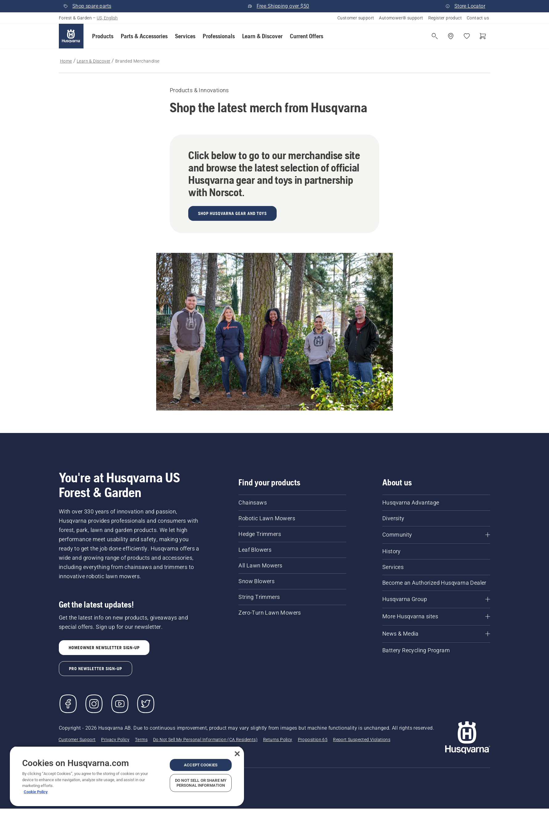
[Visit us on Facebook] (68, 703)
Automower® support (401, 17)
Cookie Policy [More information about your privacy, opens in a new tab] (36, 791)
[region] (127, 776)
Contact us (478, 17)
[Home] (71, 36)
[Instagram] (94, 703)
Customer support (355, 17)
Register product (445, 17)
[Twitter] (145, 703)
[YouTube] (120, 703)
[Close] (237, 753)
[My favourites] (466, 36)
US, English (107, 17)
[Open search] (434, 36)
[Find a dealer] (450, 36)
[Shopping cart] (482, 36)
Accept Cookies (201, 765)
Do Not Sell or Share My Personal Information (200, 783)
